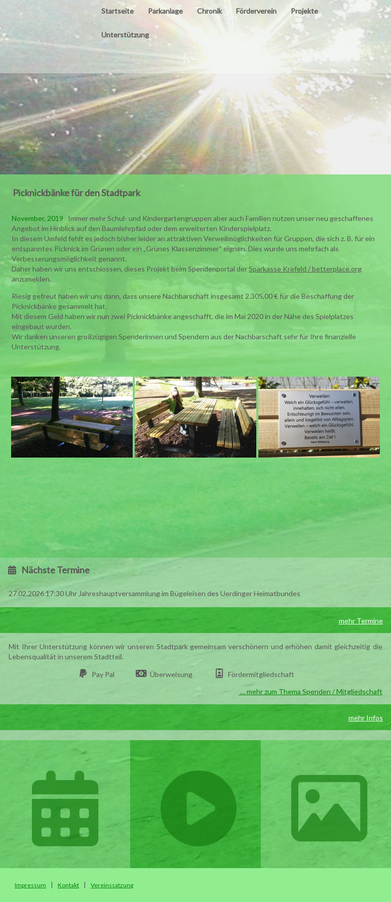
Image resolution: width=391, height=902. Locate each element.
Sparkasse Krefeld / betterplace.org (305, 268)
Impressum (30, 885)
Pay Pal (103, 674)
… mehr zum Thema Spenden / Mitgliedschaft (310, 691)
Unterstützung (125, 34)
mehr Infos (365, 717)
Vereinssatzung (112, 885)
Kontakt (68, 885)
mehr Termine (361, 620)
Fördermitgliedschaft (261, 674)
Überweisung (171, 674)
